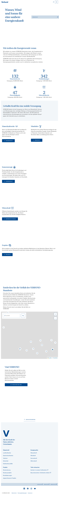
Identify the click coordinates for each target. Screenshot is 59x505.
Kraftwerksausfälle (8, 472)
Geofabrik (55, 366)
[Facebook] (28, 497)
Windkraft (33, 464)
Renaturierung (6, 479)
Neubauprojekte (7, 482)
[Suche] (53, 2)
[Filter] (23, 324)
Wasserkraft (34, 462)
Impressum (30, 502)
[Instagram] (31, 497)
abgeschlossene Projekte (9, 487)
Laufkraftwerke (7, 462)
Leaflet (50, 366)
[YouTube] (35, 497)
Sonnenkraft (34, 467)
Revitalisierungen (7, 484)
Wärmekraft (34, 470)
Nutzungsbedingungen (22, 502)
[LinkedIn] (24, 497)
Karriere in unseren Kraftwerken (39, 479)
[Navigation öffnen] (56, 2)
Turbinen (5, 467)
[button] (4, 336)
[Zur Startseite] (4, 2)
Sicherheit (5, 470)
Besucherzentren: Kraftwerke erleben (41, 482)
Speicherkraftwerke (8, 464)
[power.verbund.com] (6, 442)
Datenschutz (14, 502)
